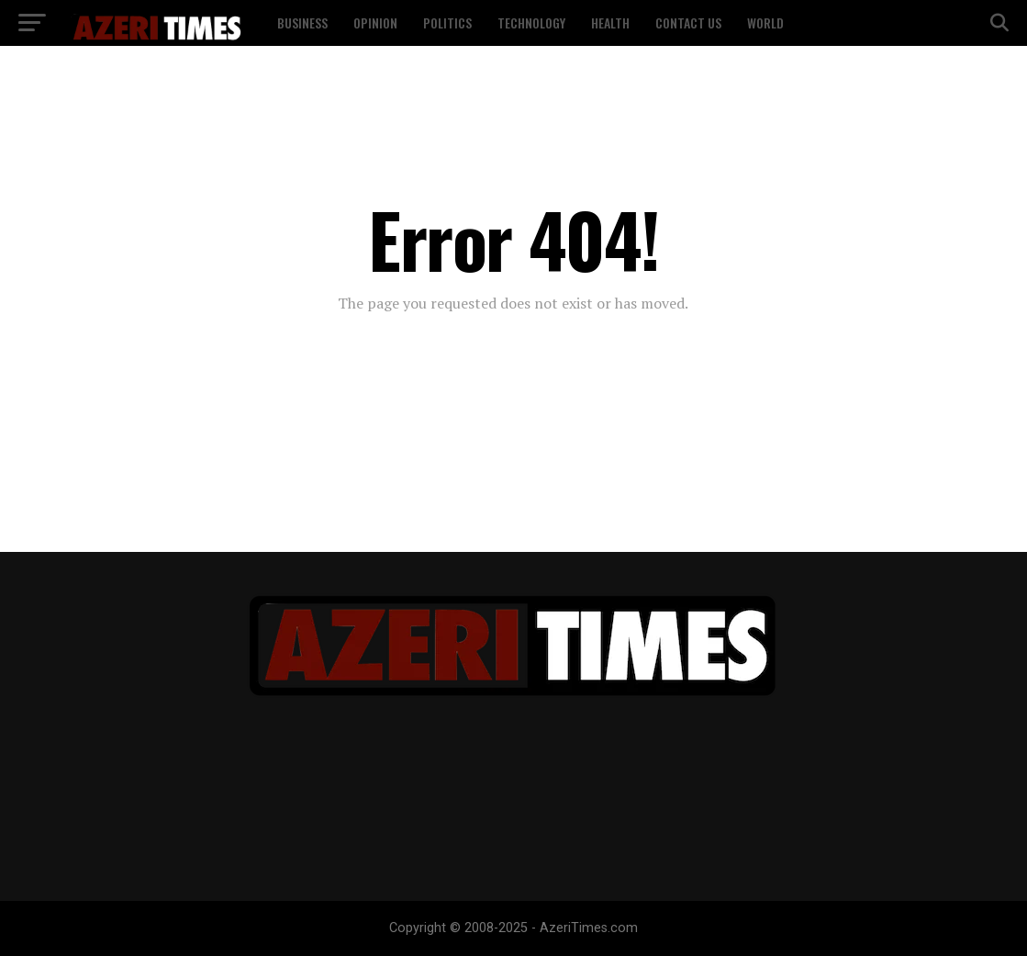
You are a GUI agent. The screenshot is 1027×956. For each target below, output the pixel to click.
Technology (531, 22)
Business (302, 22)
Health (610, 22)
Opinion (375, 22)
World (765, 22)
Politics (447, 22)
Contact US (688, 22)
